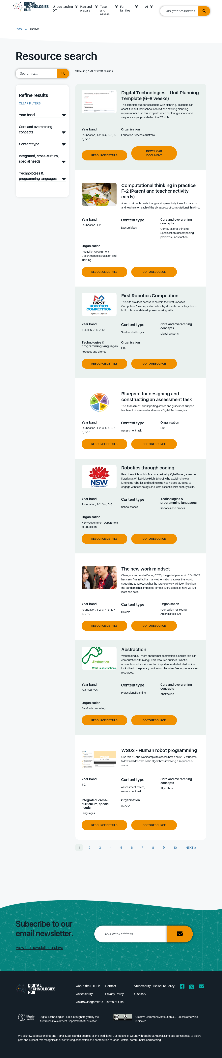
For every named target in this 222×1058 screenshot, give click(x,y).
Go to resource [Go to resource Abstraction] (154, 720)
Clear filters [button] (30, 103)
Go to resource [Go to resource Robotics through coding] (154, 538)
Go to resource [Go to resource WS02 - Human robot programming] (154, 825)
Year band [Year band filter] (27, 115)
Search (34, 28)
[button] (76, 7)
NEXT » (191, 847)
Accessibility (84, 994)
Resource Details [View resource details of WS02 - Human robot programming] (104, 825)
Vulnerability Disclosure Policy (154, 986)
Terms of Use (114, 1002)
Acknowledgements (89, 1002)
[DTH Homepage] (30, 12)
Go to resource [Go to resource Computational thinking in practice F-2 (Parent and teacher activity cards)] (154, 271)
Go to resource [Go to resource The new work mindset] (154, 625)
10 (175, 847)
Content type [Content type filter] (29, 144)
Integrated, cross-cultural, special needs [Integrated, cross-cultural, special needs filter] (39, 158)
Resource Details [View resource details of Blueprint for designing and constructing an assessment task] (104, 444)
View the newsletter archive (39, 947)
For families (125, 8)
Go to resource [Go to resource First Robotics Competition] (154, 363)
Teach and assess (105, 10)
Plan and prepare (86, 8)
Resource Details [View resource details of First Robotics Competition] (104, 363)
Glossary (140, 994)
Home (19, 28)
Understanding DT (63, 8)
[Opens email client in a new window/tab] (201, 987)
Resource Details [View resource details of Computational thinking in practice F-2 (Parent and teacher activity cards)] (104, 271)
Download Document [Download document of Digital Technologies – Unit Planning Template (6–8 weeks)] (154, 153)
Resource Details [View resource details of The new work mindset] (104, 625)
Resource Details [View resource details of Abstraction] (104, 720)
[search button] (63, 73)
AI (146, 7)
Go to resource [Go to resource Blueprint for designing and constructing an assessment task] (154, 444)
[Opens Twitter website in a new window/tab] (191, 987)
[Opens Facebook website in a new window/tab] (182, 987)
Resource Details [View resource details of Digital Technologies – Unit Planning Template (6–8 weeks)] (104, 155)
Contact (110, 986)
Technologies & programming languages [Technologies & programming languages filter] (38, 176)
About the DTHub (88, 986)
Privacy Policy (114, 994)
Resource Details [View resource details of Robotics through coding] (104, 538)
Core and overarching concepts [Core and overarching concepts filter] (35, 129)
